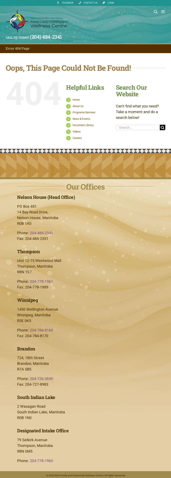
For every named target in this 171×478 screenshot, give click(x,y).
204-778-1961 (41, 281)
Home (76, 99)
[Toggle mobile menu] (163, 12)
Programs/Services (84, 112)
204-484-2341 (41, 233)
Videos (77, 131)
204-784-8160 (41, 330)
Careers (77, 137)
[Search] (162, 127)
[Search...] (138, 127)
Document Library (83, 125)
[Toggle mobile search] (156, 12)
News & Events (81, 118)
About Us (78, 106)
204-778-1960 (41, 460)
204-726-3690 (41, 378)
